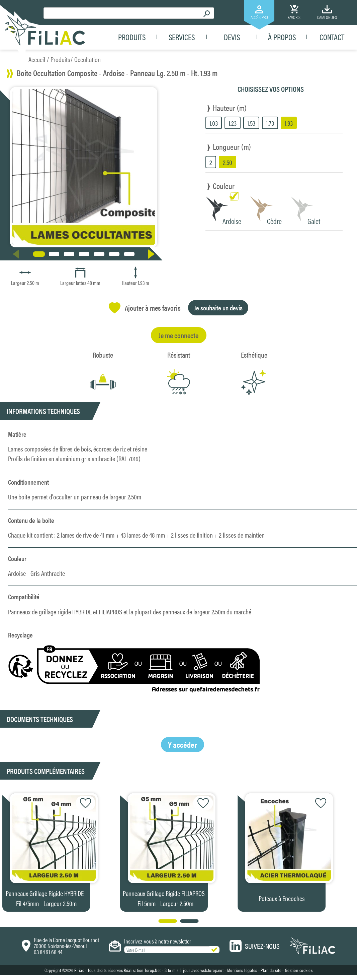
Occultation (87, 59)
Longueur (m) (232, 146)
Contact (332, 37)
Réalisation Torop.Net (142, 970)
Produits (132, 37)
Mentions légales (242, 970)
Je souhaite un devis (218, 307)
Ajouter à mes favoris (145, 307)
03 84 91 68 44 (48, 952)
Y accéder (182, 744)
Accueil (36, 59)
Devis (232, 37)
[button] (152, 254)
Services (182, 37)
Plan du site (271, 970)
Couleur (224, 185)
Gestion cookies (299, 970)
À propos (282, 37)
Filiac (79, 970)
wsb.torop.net (212, 970)
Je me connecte (178, 335)
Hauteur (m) (230, 107)
